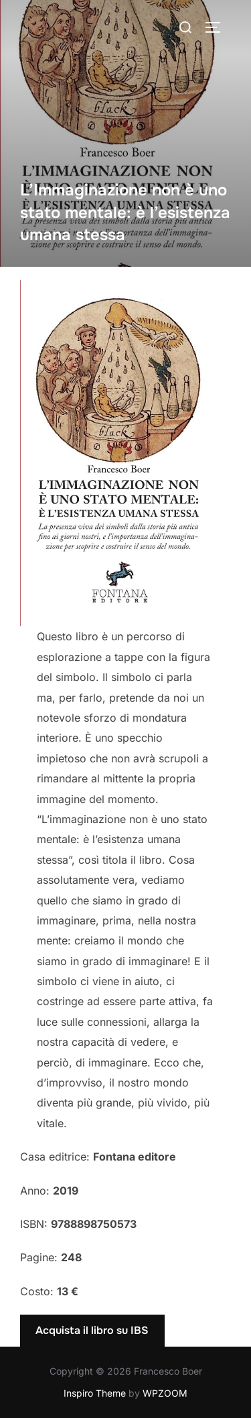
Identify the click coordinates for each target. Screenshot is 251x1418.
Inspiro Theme (95, 1393)
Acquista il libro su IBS (92, 1330)
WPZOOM (165, 1393)
